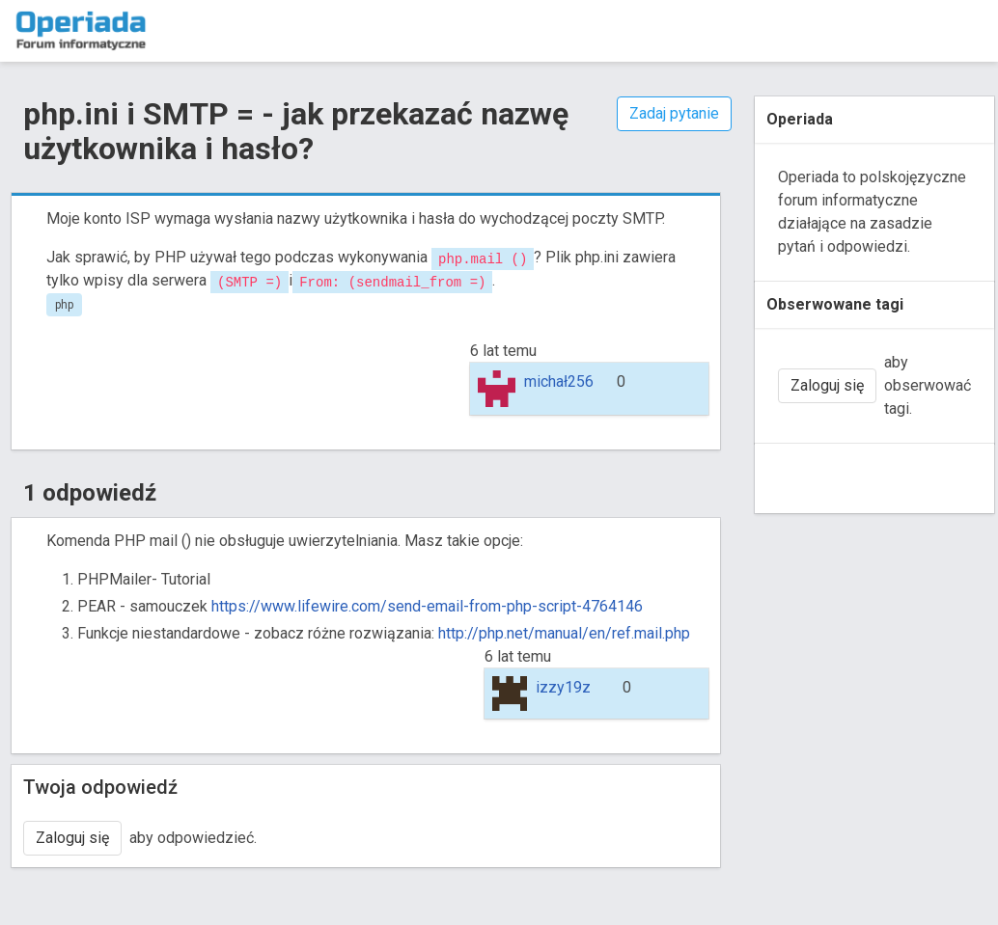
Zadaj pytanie (674, 113)
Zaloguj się (72, 838)
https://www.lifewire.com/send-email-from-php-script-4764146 (425, 606)
